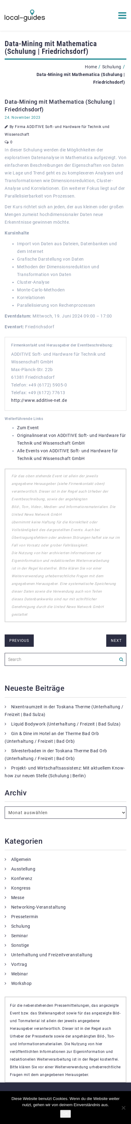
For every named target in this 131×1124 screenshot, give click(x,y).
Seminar (19, 935)
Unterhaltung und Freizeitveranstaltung (52, 954)
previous (19, 640)
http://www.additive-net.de (39, 400)
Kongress (21, 888)
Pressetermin (24, 916)
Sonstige (20, 945)
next (116, 640)
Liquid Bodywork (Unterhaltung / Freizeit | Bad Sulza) (66, 724)
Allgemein (21, 859)
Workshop (21, 983)
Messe (17, 897)
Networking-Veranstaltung (38, 907)
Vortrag (19, 964)
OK (65, 1113)
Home (91, 66)
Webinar (19, 973)
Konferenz (22, 878)
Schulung (111, 66)
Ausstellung (23, 868)
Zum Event (28, 427)
